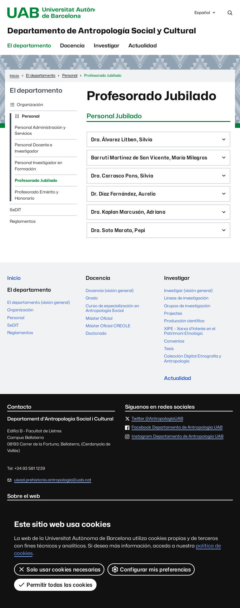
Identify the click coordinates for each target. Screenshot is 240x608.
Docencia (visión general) (109, 295)
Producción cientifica (184, 325)
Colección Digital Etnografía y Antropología (192, 363)
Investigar (106, 47)
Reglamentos (23, 222)
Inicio (14, 283)
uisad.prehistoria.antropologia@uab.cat (52, 484)
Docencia (72, 47)
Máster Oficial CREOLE (108, 330)
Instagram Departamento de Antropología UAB (177, 441)
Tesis (169, 353)
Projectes (173, 317)
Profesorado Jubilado (36, 181)
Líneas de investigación (186, 302)
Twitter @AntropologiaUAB (157, 423)
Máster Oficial (99, 322)
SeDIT (15, 210)
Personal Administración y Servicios (40, 131)
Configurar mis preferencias (151, 569)
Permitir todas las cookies (55, 584)
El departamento (29, 47)
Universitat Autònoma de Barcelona (58, 12)
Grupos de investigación (187, 310)
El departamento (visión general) (38, 307)
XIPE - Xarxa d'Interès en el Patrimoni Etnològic (189, 336)
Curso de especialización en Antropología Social (112, 313)
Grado (92, 302)
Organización (29, 105)
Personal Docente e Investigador (33, 149)
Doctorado (96, 337)
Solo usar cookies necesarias (59, 569)
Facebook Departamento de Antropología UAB (177, 432)
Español (205, 14)
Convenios (174, 345)
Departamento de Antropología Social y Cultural (111, 31)
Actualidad (142, 47)
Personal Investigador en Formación (38, 167)
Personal (30, 117)
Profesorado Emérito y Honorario (36, 196)
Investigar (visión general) (188, 295)
